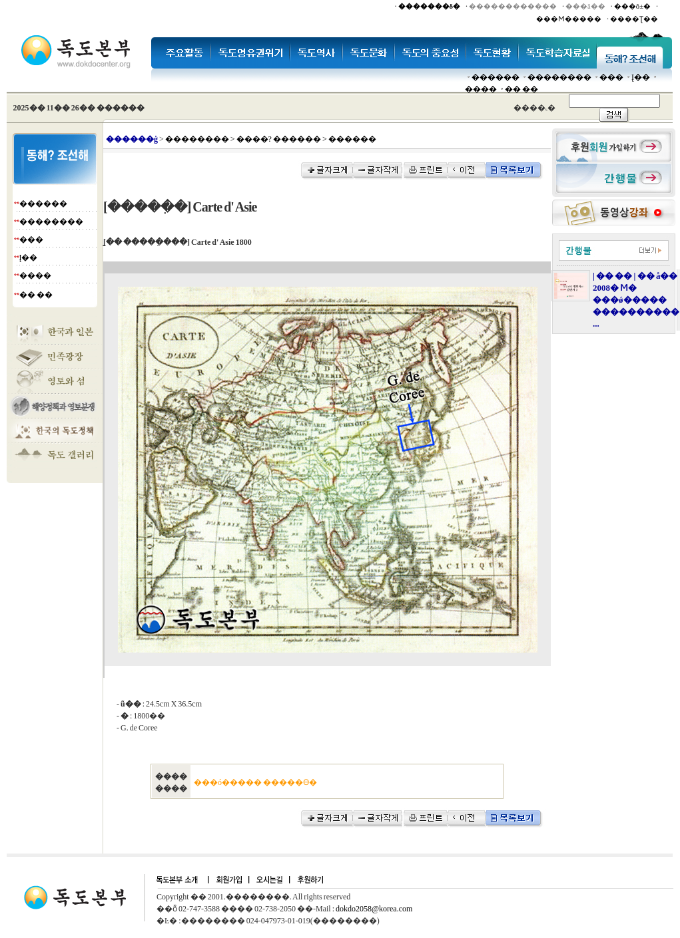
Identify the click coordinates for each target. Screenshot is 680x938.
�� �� (521, 89)
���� (481, 89)
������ (495, 77)
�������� (559, 77)
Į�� (640, 77)
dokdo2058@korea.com (374, 908)
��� (611, 77)
